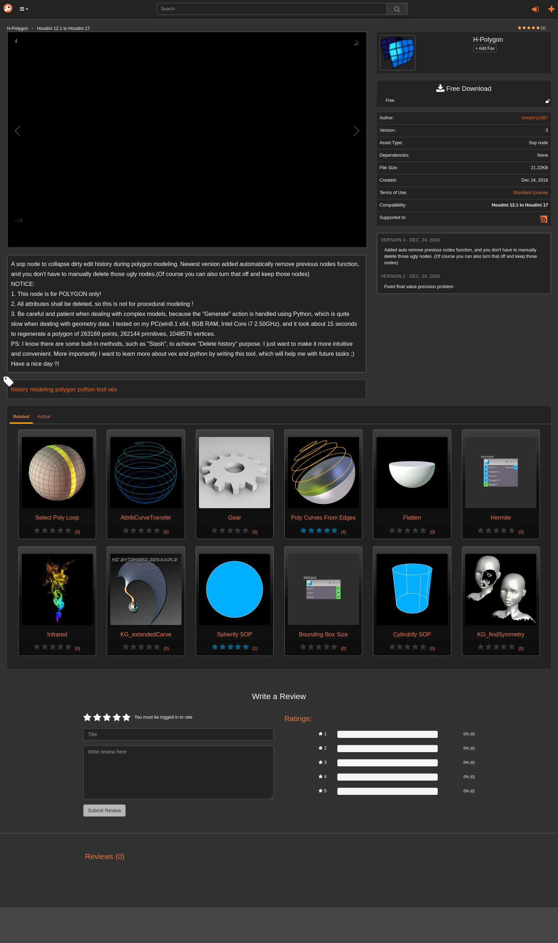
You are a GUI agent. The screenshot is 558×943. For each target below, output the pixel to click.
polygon (66, 389)
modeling (41, 389)
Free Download (463, 89)
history (19, 389)
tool (101, 389)
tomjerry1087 (535, 117)
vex (112, 389)
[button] (24, 9)
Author (44, 416)
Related (21, 416)
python (86, 389)
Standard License (530, 192)
